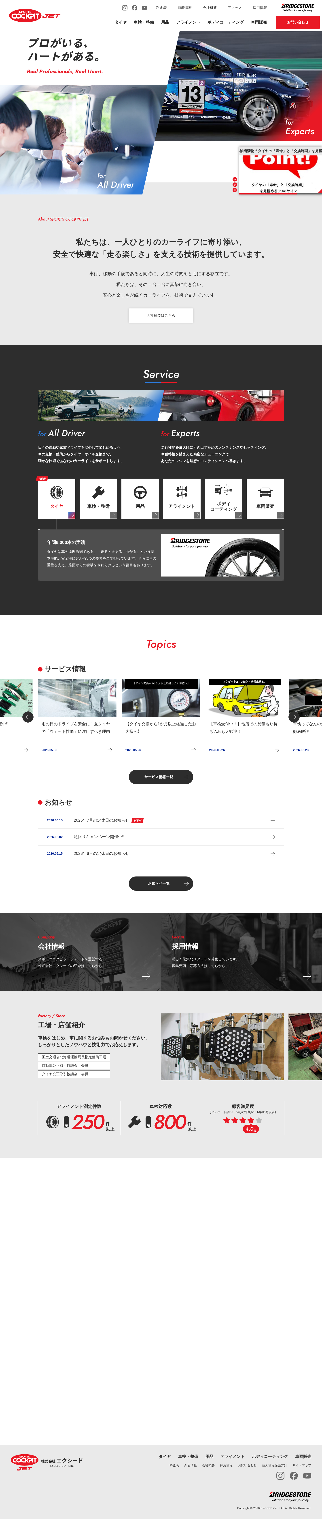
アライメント (188, 22)
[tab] (56, 499)
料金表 (161, 8)
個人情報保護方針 (274, 1465)
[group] (77, 717)
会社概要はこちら (161, 315)
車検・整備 (144, 22)
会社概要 (210, 8)
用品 (165, 22)
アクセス (235, 8)
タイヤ (120, 22)
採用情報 (260, 8)
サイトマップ (301, 1465)
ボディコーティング (226, 22)
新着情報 (185, 8)
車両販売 (259, 22)
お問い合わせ (298, 22)
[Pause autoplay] (235, 190)
